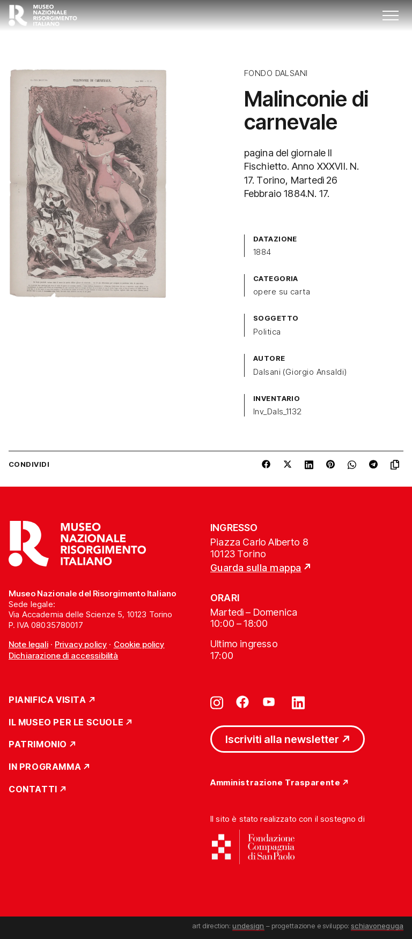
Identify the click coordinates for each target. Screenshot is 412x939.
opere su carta (282, 292)
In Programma (45, 767)
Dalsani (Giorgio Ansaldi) (300, 372)
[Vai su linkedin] (298, 701)
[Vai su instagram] (216, 701)
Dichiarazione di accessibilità (64, 655)
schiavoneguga (377, 925)
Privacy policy (81, 644)
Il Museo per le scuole (66, 723)
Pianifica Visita (47, 700)
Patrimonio (38, 744)
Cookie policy (139, 644)
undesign (248, 925)
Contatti (33, 789)
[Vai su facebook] (242, 701)
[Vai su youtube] (270, 701)
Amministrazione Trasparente (275, 782)
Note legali (28, 644)
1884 (262, 252)
